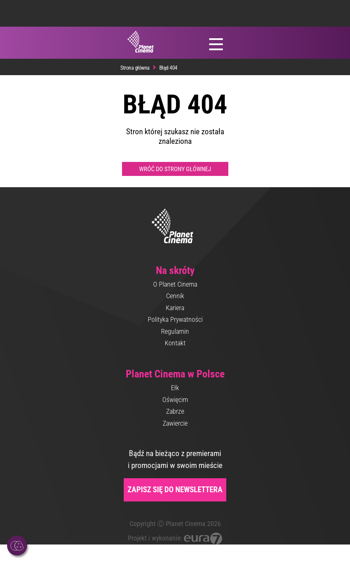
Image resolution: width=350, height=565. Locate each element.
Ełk (175, 388)
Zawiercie (175, 423)
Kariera (175, 308)
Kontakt (175, 343)
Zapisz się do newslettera (175, 489)
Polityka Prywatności (175, 319)
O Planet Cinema (175, 284)
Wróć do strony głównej (175, 169)
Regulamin (175, 331)
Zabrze (175, 411)
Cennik (175, 296)
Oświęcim (175, 400)
